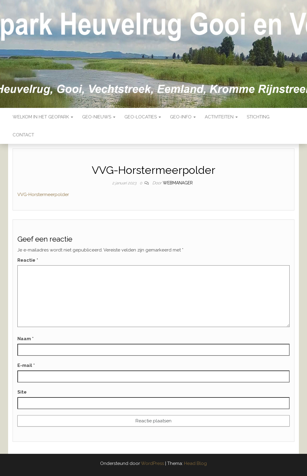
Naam (25, 338)
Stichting (258, 117)
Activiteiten (221, 117)
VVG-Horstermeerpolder (43, 194)
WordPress (152, 463)
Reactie (27, 260)
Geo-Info (183, 117)
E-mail (26, 365)
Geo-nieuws (98, 117)
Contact (23, 135)
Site (22, 392)
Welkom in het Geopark (43, 117)
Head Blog (195, 463)
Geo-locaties (142, 117)
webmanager (178, 182)
